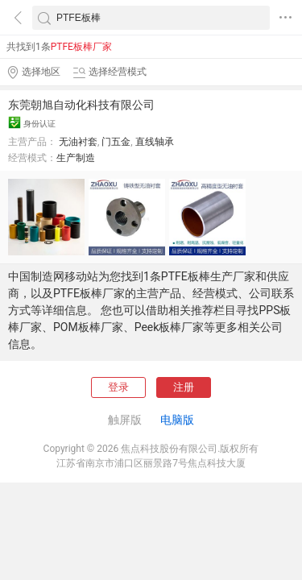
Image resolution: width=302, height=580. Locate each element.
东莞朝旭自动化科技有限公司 (81, 104)
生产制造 (75, 158)
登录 (118, 387)
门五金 (115, 141)
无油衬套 (78, 141)
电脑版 (177, 419)
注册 (183, 387)
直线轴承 (154, 141)
